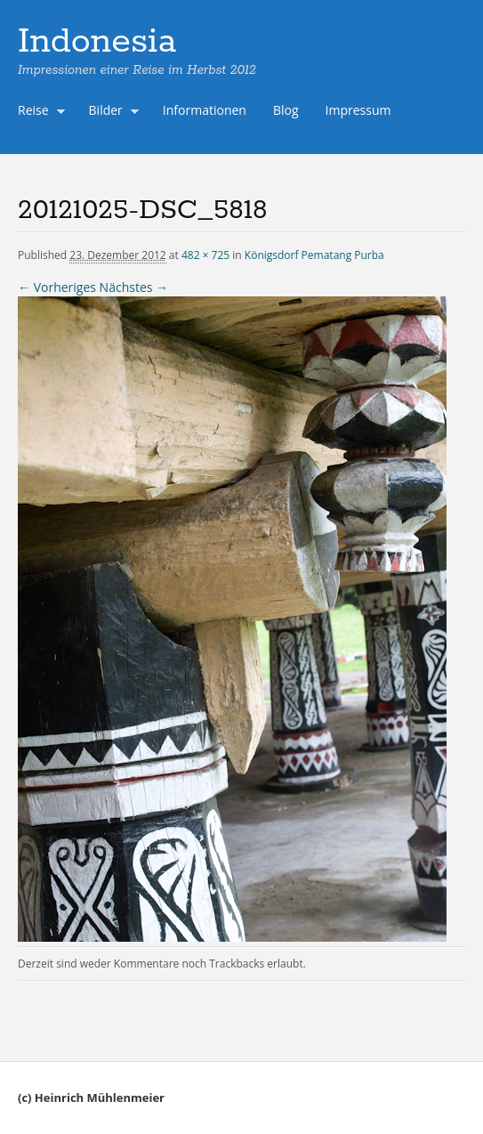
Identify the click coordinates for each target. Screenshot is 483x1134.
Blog (286, 109)
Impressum (358, 109)
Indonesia (97, 42)
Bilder (110, 112)
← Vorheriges (57, 287)
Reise (37, 112)
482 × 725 (205, 255)
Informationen (204, 109)
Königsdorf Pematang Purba (314, 255)
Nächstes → (134, 287)
